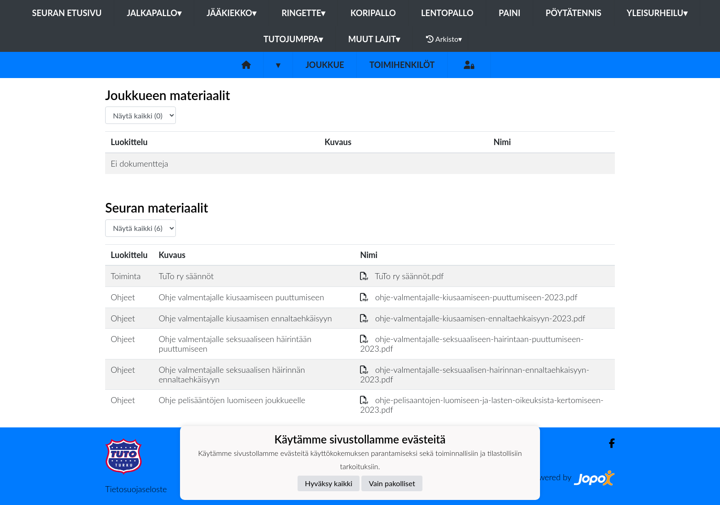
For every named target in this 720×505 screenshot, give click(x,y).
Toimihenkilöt (401, 65)
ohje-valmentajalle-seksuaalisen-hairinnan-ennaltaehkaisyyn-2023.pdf (474, 374)
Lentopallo (447, 13)
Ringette (303, 13)
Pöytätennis (573, 13)
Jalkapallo (154, 13)
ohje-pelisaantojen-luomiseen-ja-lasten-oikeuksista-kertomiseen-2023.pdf (481, 405)
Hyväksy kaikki (328, 483)
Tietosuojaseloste (136, 489)
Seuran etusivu (67, 13)
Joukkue (324, 65)
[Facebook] (608, 443)
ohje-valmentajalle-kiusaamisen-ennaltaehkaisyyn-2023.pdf (472, 318)
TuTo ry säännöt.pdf (402, 276)
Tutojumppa (293, 39)
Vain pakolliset (392, 483)
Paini (509, 13)
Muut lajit (374, 39)
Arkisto (444, 39)
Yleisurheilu (657, 13)
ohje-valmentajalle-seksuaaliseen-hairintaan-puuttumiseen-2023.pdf (472, 344)
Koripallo (373, 13)
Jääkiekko (231, 13)
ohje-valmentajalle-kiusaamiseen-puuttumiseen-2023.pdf (468, 297)
